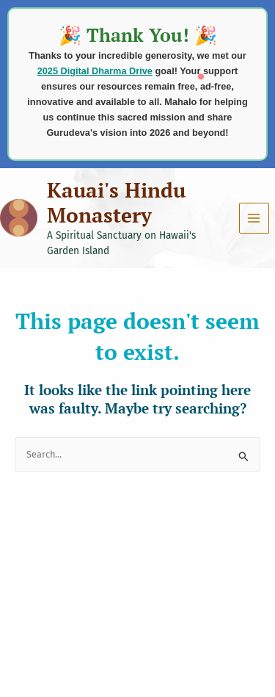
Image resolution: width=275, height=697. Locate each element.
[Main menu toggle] (254, 218)
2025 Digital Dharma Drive (95, 70)
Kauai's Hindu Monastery (116, 202)
